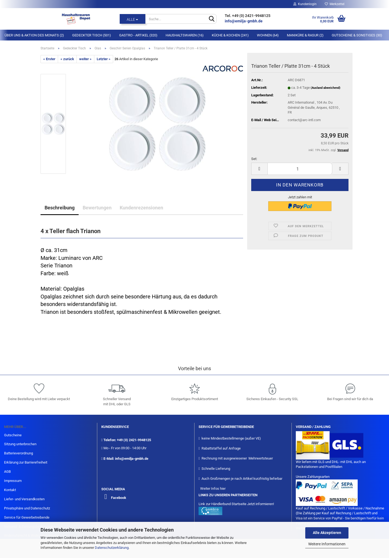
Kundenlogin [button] (305, 4)
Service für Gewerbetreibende (26, 517)
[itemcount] (299, 169)
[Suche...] (132, 19)
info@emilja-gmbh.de (244, 21)
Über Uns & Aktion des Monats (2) (34, 35)
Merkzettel (334, 4)
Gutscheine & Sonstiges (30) (357, 35)
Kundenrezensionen (141, 207)
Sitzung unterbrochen (20, 444)
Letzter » (103, 59)
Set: (254, 159)
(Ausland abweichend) (325, 88)
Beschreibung (60, 207)
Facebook (118, 498)
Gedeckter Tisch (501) (91, 35)
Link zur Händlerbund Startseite (222, 504)
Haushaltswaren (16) (185, 35)
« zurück (67, 59)
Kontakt (10, 490)
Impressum (13, 481)
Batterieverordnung (18, 453)
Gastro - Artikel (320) (138, 35)
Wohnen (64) (268, 35)
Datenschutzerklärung (112, 548)
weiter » (85, 59)
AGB (7, 471)
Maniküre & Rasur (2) (305, 35)
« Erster (49, 59)
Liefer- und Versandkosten (24, 499)
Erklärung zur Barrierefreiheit (25, 462)
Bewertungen (97, 207)
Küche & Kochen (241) (230, 35)
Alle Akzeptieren (327, 532)
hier (223, 488)
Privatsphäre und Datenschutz (27, 508)
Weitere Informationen (327, 544)
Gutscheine (13, 435)
